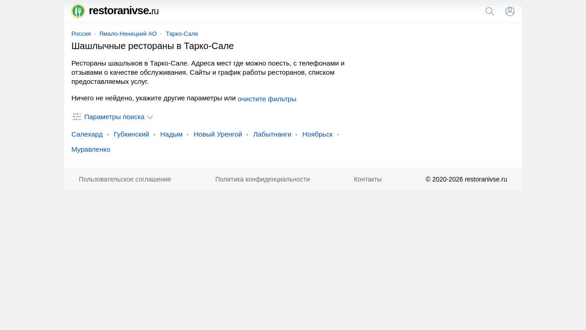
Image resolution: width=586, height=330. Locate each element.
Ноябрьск (317, 134)
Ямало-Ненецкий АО (128, 33)
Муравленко (90, 149)
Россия (81, 33)
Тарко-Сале (182, 33)
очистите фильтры (267, 99)
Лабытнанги (272, 134)
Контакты (367, 179)
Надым (171, 134)
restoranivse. (114, 10)
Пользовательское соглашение (125, 179)
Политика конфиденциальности (262, 179)
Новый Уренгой (218, 134)
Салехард (87, 134)
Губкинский (131, 134)
